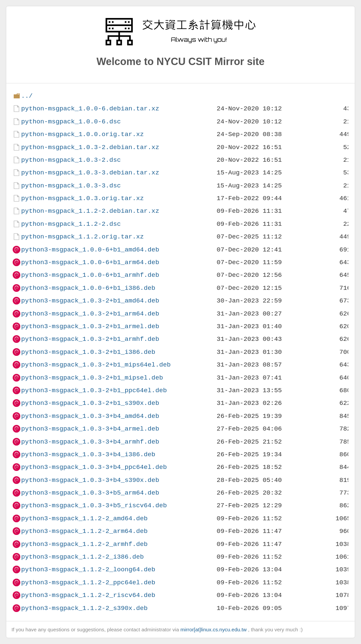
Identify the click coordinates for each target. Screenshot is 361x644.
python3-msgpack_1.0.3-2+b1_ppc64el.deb (94, 390)
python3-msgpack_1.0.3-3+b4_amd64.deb (90, 416)
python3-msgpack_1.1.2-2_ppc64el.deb (88, 582)
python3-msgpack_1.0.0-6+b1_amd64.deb (90, 249)
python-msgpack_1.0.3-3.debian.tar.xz (90, 172)
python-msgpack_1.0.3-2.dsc (71, 159)
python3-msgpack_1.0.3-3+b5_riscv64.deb (94, 505)
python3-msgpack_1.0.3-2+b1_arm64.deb (90, 313)
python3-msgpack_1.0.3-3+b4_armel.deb (90, 428)
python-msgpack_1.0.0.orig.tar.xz (82, 134)
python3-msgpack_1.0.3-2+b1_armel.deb (90, 326)
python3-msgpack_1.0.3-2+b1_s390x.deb (90, 403)
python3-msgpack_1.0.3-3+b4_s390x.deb (90, 480)
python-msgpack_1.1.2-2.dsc (71, 223)
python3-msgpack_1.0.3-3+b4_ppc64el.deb (94, 467)
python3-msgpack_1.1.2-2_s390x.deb (84, 608)
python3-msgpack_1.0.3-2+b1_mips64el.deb (96, 364)
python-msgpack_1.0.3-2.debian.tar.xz (90, 147)
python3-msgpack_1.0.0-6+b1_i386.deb (88, 287)
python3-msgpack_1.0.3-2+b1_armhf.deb (90, 339)
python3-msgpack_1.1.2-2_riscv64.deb (88, 595)
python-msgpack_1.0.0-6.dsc (71, 121)
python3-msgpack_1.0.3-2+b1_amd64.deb (90, 300)
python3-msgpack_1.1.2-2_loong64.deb (88, 569)
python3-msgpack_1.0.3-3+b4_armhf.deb (90, 441)
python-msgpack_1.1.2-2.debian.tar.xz (90, 210)
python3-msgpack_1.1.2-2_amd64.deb (84, 518)
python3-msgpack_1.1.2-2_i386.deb (82, 556)
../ (27, 95)
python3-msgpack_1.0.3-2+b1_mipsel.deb (92, 377)
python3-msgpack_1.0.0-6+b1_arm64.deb (90, 262)
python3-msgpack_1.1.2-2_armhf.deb (84, 544)
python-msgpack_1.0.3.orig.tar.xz (82, 198)
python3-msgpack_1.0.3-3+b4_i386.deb (88, 454)
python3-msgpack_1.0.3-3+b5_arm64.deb (90, 492)
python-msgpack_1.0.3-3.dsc (71, 185)
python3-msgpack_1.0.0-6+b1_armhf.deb (90, 274)
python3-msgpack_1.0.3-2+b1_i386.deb (88, 352)
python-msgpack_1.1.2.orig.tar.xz (82, 236)
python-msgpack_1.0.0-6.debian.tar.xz (90, 108)
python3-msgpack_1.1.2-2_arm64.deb (84, 531)
